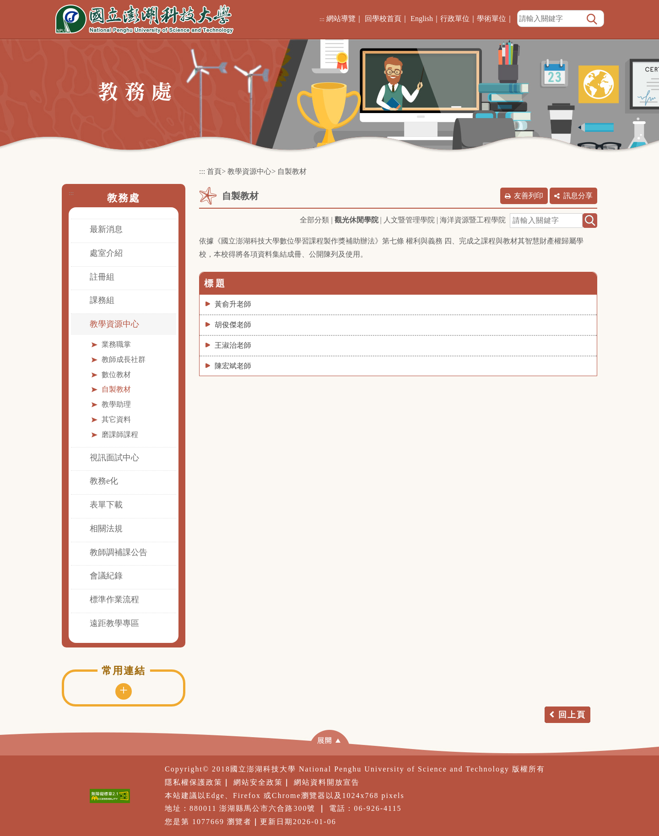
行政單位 (455, 18)
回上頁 (572, 714)
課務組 (102, 300)
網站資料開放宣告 (327, 782)
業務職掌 (116, 344)
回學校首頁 (383, 18)
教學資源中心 (114, 324)
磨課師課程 (120, 434)
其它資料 (116, 419)
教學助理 (116, 404)
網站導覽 (341, 18)
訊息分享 (578, 196)
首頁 (214, 171)
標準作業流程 (114, 599)
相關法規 (106, 528)
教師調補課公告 (118, 552)
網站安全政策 (258, 782)
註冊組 (102, 276)
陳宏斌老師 (233, 366)
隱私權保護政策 (193, 782)
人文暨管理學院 (409, 220)
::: (321, 19)
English (422, 18)
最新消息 (106, 229)
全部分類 (314, 220)
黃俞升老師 (233, 304)
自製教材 (116, 389)
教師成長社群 (124, 359)
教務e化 (104, 480)
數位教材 (116, 374)
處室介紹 (106, 253)
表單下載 (106, 504)
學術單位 (491, 18)
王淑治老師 (233, 345)
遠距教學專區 (114, 623)
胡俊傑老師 (233, 325)
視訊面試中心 (114, 457)
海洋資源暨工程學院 (473, 220)
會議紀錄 (106, 575)
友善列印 (528, 196)
